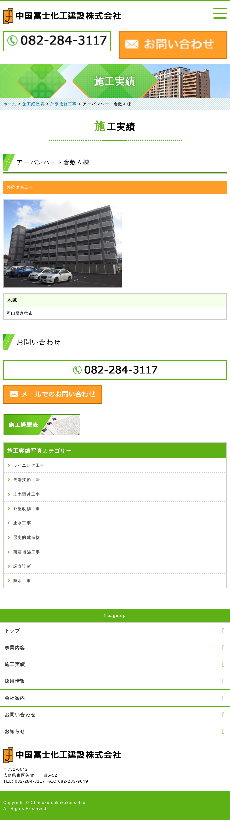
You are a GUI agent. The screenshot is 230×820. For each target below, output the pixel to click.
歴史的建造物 (26, 537)
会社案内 (115, 698)
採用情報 (115, 681)
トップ (115, 630)
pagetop (115, 615)
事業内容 (115, 647)
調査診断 (22, 566)
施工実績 (115, 664)
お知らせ (115, 731)
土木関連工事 (26, 494)
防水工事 (22, 580)
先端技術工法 (26, 479)
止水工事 (22, 523)
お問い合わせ (115, 714)
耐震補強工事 (26, 552)
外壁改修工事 (20, 187)
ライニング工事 (28, 465)
